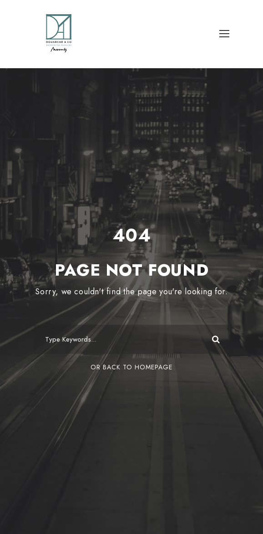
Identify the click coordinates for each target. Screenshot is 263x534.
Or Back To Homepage (131, 367)
